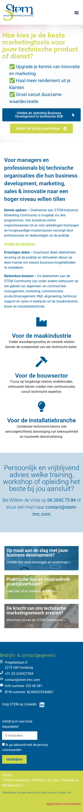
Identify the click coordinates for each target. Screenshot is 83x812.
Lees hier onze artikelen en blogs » (31, 591)
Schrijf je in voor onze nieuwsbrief (17, 724)
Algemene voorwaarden (63, 804)
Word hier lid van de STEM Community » (36, 620)
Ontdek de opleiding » (20, 244)
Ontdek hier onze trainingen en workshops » (38, 562)
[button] (76, 12)
